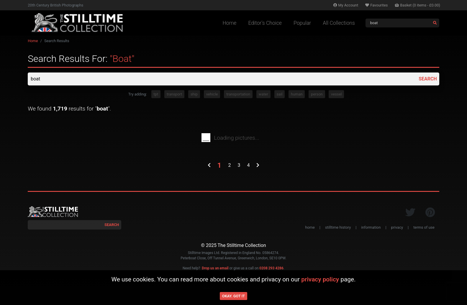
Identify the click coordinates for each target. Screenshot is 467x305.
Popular (302, 23)
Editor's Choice (265, 23)
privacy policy (320, 279)
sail (280, 94)
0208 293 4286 (271, 268)
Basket (417, 5)
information (371, 227)
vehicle (212, 94)
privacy (397, 227)
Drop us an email (215, 268)
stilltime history (338, 227)
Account (345, 5)
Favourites (376, 5)
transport (174, 94)
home (309, 227)
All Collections (339, 23)
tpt (156, 94)
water (263, 94)
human (296, 94)
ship (194, 94)
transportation (238, 94)
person (316, 94)
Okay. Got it (233, 296)
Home (229, 23)
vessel (336, 94)
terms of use (424, 227)
